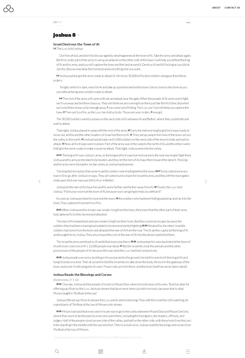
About (216, 7)
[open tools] (188, 22)
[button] (60, 22)
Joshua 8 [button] (67, 35)
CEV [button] (58, 22)
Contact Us (232, 7)
